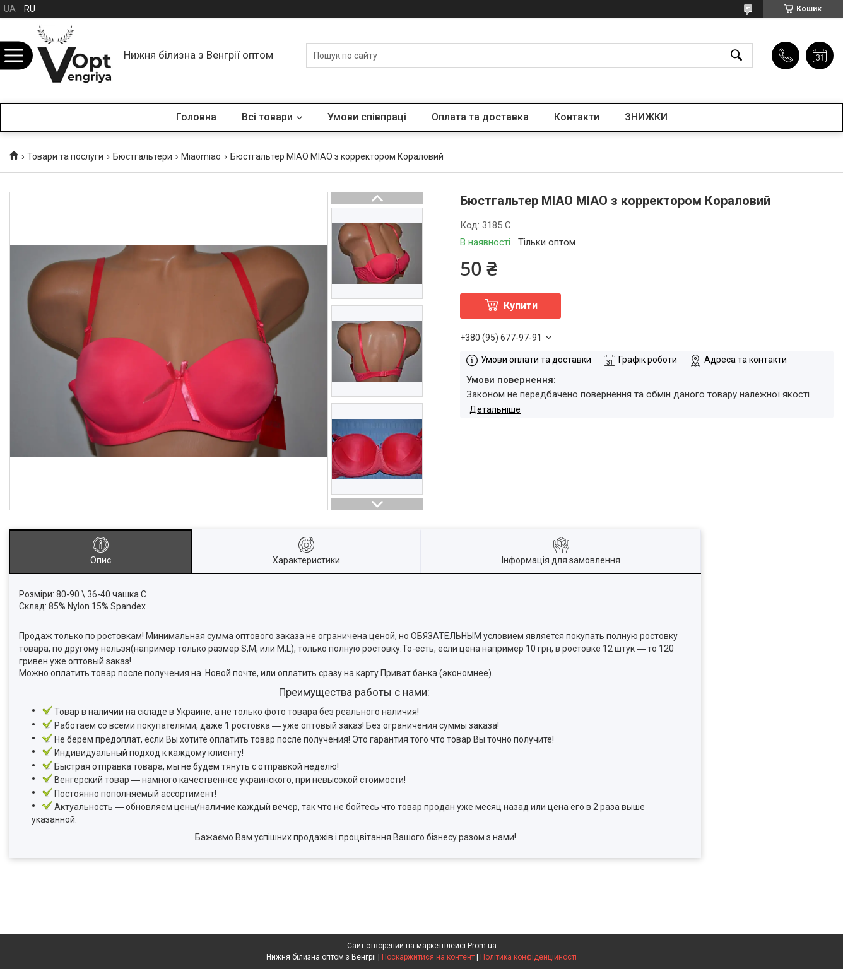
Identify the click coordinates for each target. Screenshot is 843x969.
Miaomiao (201, 156)
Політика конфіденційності (528, 957)
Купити (521, 306)
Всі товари (267, 117)
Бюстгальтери (142, 156)
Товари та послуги (65, 156)
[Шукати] (736, 55)
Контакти (576, 117)
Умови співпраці (366, 117)
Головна (196, 117)
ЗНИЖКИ (646, 117)
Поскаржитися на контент (428, 957)
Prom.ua (482, 945)
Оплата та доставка (480, 117)
